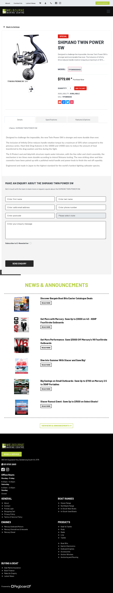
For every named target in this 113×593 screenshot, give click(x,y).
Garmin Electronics (68, 546)
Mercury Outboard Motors (13, 526)
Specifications (51, 119)
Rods (63, 529)
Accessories (65, 551)
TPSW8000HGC (74, 69)
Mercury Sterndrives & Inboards (16, 529)
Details (20, 119)
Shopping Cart (9, 511)
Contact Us (18, 3)
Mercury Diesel (9, 532)
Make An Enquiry (10, 573)
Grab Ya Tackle (66, 526)
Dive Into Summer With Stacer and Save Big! (63, 360)
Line (62, 535)
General (6, 498)
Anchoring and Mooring (69, 557)
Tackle (63, 538)
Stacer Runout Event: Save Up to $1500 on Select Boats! (69, 401)
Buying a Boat (9, 563)
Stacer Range (66, 503)
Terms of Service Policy (13, 517)
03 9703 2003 (8, 464)
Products (64, 522)
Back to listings (11, 27)
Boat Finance (9, 570)
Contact (7, 506)
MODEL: (61, 69)
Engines (6, 522)
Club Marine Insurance (12, 568)
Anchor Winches (67, 554)
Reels (63, 532)
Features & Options (82, 119)
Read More (46, 303)
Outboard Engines (67, 549)
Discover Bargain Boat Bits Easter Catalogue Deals (66, 298)
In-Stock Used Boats (69, 511)
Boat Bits (64, 543)
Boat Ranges (66, 498)
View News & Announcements (56, 426)
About (7, 3)
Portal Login (9, 508)
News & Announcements (56, 285)
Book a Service (11, 454)
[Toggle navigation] (108, 11)
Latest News (31, 3)
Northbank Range (67, 506)
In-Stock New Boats (68, 508)
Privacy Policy (9, 514)
